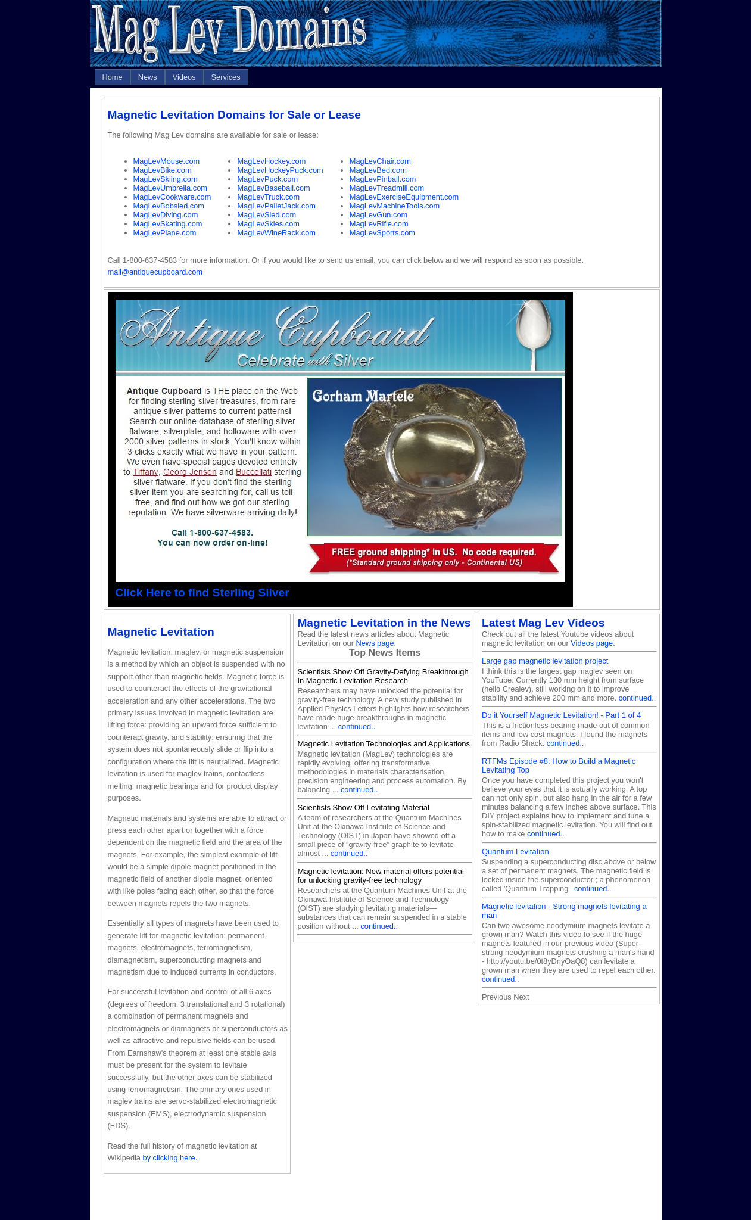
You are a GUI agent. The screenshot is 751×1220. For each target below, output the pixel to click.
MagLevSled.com (266, 214)
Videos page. (593, 643)
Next (521, 996)
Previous (497, 996)
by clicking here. (170, 1157)
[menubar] (171, 77)
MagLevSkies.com (268, 223)
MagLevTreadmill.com (387, 187)
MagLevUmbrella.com (170, 187)
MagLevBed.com (378, 170)
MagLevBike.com (162, 170)
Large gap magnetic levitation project (545, 660)
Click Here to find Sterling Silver (202, 592)
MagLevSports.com (382, 232)
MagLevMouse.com (166, 161)
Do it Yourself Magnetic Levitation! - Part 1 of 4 (561, 715)
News (147, 77)
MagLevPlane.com (165, 232)
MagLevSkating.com (167, 223)
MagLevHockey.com (271, 161)
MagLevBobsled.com (169, 205)
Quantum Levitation (515, 851)
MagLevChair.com (380, 161)
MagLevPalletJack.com (276, 205)
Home (112, 77)
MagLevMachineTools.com (395, 205)
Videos (184, 77)
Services (226, 77)
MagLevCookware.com (172, 196)
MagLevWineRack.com (276, 232)
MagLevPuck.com (267, 179)
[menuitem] (112, 77)
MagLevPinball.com (383, 179)
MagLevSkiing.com (165, 179)
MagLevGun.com (378, 214)
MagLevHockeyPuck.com (280, 170)
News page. (376, 643)
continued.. (357, 726)
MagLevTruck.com (268, 196)
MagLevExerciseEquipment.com (404, 196)
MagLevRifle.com (379, 223)
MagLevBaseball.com (273, 187)
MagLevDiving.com (165, 214)
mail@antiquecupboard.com (155, 271)
